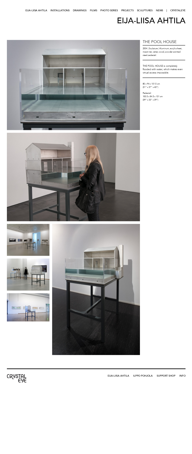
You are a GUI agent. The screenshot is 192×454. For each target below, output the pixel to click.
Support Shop (166, 375)
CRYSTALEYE (177, 10)
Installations (60, 10)
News (159, 10)
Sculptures (145, 10)
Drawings (80, 10)
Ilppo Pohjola (143, 375)
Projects (127, 10)
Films (93, 10)
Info (182, 375)
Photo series (109, 10)
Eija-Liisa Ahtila (36, 10)
